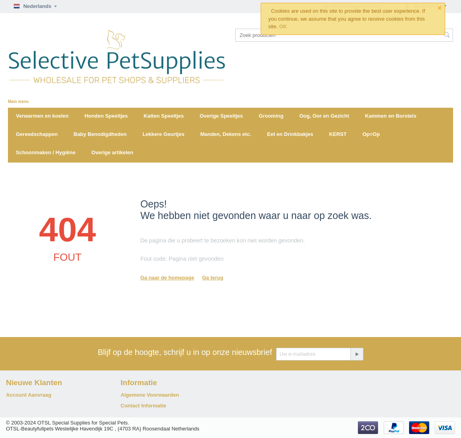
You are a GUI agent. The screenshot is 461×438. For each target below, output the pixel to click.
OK (283, 26)
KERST (338, 134)
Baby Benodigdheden (100, 134)
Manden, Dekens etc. (226, 134)
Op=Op (371, 134)
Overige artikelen (112, 152)
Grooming (271, 116)
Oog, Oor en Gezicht (324, 116)
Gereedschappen (37, 134)
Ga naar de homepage (167, 278)
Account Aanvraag (28, 395)
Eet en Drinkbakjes (290, 134)
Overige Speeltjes (221, 116)
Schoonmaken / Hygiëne (45, 152)
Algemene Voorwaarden (150, 395)
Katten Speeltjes (164, 116)
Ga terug (212, 278)
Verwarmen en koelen (42, 116)
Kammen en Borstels (390, 116)
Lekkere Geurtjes (163, 134)
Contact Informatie (143, 406)
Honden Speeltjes (106, 116)
